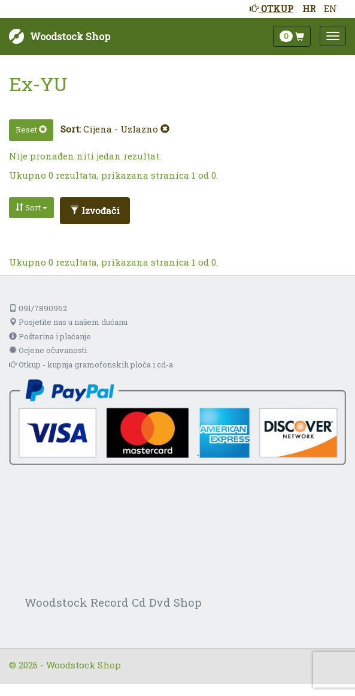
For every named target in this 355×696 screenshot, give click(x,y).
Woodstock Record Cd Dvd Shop (113, 602)
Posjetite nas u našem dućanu (68, 322)
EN (330, 8)
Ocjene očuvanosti (48, 350)
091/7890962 (38, 308)
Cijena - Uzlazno (126, 129)
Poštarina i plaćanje (50, 336)
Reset (31, 129)
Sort (31, 207)
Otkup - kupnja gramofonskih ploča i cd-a (91, 364)
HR (308, 8)
